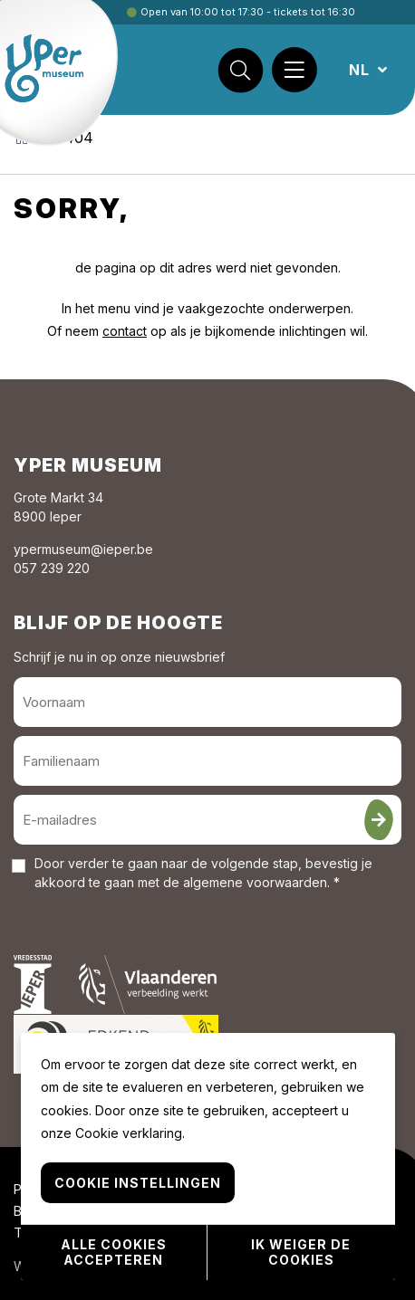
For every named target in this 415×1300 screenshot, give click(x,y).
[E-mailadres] (207, 820)
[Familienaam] (207, 761)
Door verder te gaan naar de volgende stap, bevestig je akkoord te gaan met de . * (203, 873)
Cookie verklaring (128, 1133)
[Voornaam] (207, 702)
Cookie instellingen (137, 1182)
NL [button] (361, 69)
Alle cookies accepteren (114, 1252)
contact (124, 331)
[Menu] (294, 69)
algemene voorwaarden (255, 882)
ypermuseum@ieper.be (83, 549)
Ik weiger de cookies (301, 1252)
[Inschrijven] (378, 819)
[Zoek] (240, 69)
